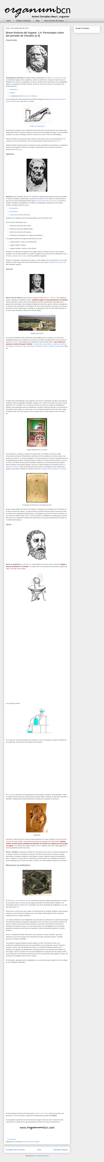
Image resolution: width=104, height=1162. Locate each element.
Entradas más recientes (15, 1150)
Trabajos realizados (23, 21)
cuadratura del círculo (18, 256)
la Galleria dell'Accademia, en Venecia (53, 469)
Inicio (9, 21)
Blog (37, 21)
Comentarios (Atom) (41, 1156)
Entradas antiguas (60, 1150)
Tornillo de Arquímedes (37, 126)
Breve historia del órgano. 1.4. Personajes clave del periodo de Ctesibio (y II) (35, 34)
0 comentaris (11, 1139)
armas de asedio (57, 99)
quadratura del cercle (56, 262)
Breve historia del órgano (54, 21)
